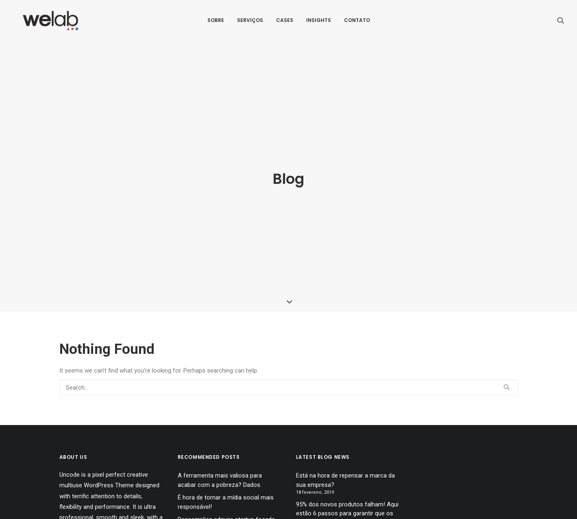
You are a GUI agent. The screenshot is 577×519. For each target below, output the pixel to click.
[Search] (288, 359)
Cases (284, 23)
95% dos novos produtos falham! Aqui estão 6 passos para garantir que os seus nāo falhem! (347, 484)
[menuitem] (216, 23)
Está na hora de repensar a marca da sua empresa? (345, 451)
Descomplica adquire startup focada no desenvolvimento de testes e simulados (226, 499)
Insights (318, 23)
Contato (357, 23)
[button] (560, 23)
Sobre (215, 23)
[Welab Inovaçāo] (48, 23)
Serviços (250, 23)
